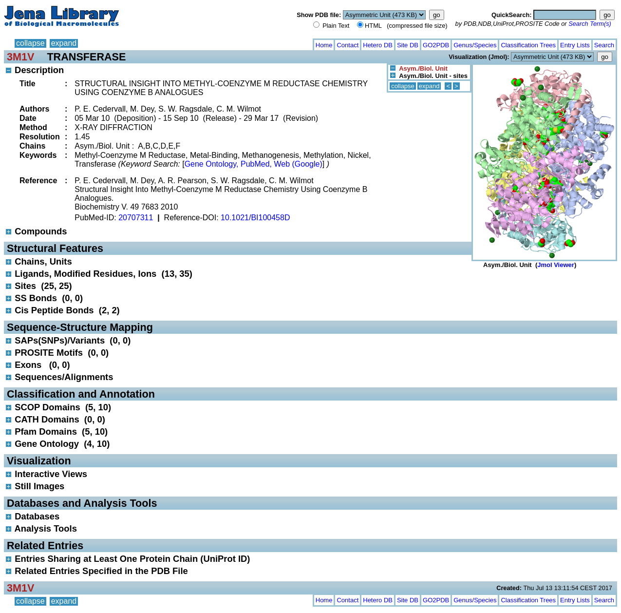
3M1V (20, 57)
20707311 (135, 217)
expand (64, 43)
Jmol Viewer (555, 264)
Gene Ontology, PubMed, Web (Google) (253, 164)
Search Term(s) (589, 23)
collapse (30, 43)
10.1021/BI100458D (255, 217)
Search (604, 45)
